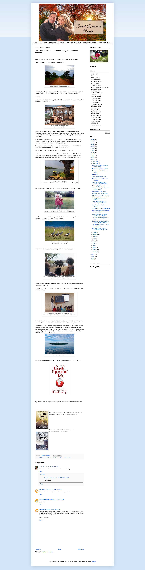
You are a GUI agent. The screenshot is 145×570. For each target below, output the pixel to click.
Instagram (66, 431)
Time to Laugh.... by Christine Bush (101, 208)
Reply (40, 471)
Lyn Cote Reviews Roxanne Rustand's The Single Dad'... (100, 229)
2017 (92, 157)
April (94, 245)
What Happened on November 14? (100, 195)
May (94, 243)
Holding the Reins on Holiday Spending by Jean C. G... (99, 215)
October (95, 232)
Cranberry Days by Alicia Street (100, 193)
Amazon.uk (74, 414)
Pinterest (60, 431)
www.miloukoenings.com (68, 429)
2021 (92, 148)
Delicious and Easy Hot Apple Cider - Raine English (101, 188)
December (95, 161)
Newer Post (38, 549)
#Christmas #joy (51, 457)
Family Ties (95, 174)
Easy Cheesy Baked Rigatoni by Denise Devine (100, 166)
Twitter (52, 431)
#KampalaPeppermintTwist (66, 457)
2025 (92, 140)
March (94, 247)
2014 (92, 256)
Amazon (68, 414)
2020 (92, 150)
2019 (92, 153)
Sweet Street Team (104, 42)
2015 (92, 254)
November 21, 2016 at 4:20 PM (54, 489)
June (94, 241)
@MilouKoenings (43, 457)
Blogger (94, 561)
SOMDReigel (42, 489)
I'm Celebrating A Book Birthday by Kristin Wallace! (100, 211)
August (94, 236)
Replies (43, 474)
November (95, 163)
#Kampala (57, 457)
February (95, 249)
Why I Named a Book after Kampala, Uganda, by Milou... (100, 183)
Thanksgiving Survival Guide (99, 176)
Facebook (56, 431)
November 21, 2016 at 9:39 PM (52, 509)
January (95, 251)
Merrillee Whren (43, 499)
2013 (92, 259)
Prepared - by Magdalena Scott (100, 168)
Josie (40, 467)
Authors (62, 42)
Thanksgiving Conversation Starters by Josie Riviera (99, 202)
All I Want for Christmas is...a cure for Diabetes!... (100, 225)
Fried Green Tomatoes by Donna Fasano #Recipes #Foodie (100, 222)
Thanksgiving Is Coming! (98, 186)
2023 (92, 144)
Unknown (41, 509)
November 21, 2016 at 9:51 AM (50, 467)
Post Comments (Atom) (47, 552)
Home (35, 42)
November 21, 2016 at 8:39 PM (56, 499)
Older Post (81, 549)
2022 (92, 146)
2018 (92, 155)
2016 (92, 159)
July (94, 238)
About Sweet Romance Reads (48, 42)
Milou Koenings (48, 477)
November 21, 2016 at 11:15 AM (61, 477)
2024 (92, 142)
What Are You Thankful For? (99, 191)
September (95, 234)
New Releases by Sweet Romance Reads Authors (81, 42)
